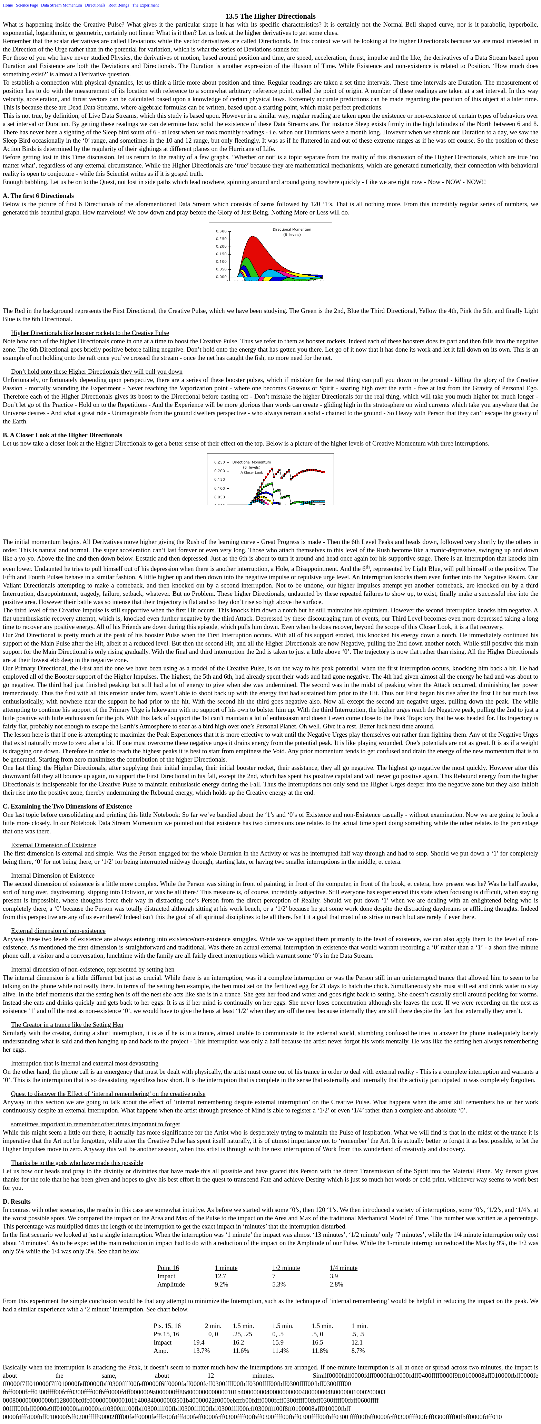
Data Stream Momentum (61, 5)
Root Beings (118, 5)
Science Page (27, 5)
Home (8, 5)
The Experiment (145, 5)
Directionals (95, 5)
